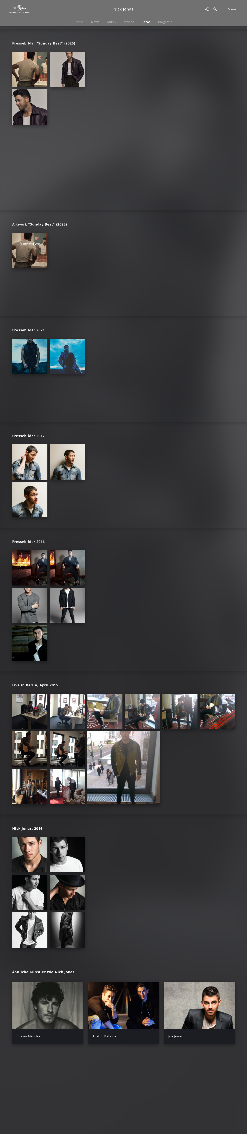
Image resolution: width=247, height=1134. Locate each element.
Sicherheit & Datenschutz (104, 1127)
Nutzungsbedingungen (142, 1127)
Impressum (30, 1127)
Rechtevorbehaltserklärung (62, 1127)
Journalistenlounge (176, 1127)
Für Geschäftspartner (209, 1127)
